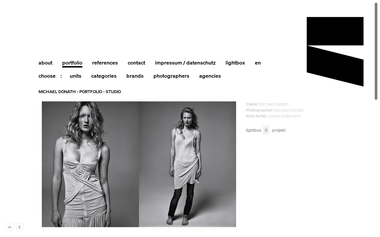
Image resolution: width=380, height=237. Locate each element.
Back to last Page (19, 227)
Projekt (278, 130)
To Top (10, 227)
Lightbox (257, 130)
